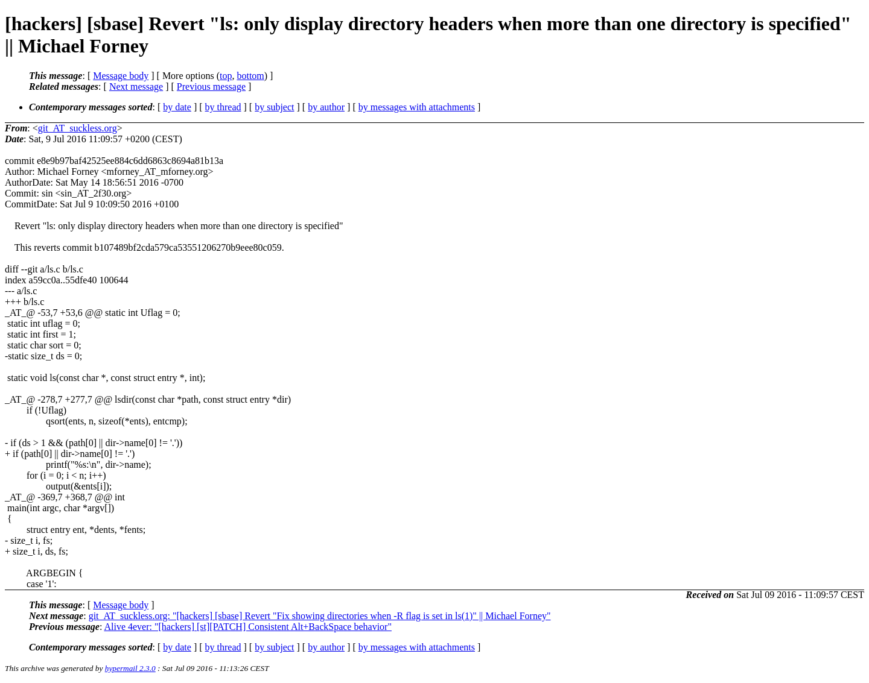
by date (177, 107)
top (226, 76)
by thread (223, 107)
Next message (136, 86)
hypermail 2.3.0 (130, 668)
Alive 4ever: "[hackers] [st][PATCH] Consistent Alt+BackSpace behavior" (248, 627)
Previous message (211, 86)
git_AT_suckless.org (77, 128)
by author (326, 107)
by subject (274, 107)
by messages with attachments (416, 107)
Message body (120, 76)
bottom (250, 76)
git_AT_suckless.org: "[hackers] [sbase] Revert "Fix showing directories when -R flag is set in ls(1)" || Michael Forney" (320, 616)
